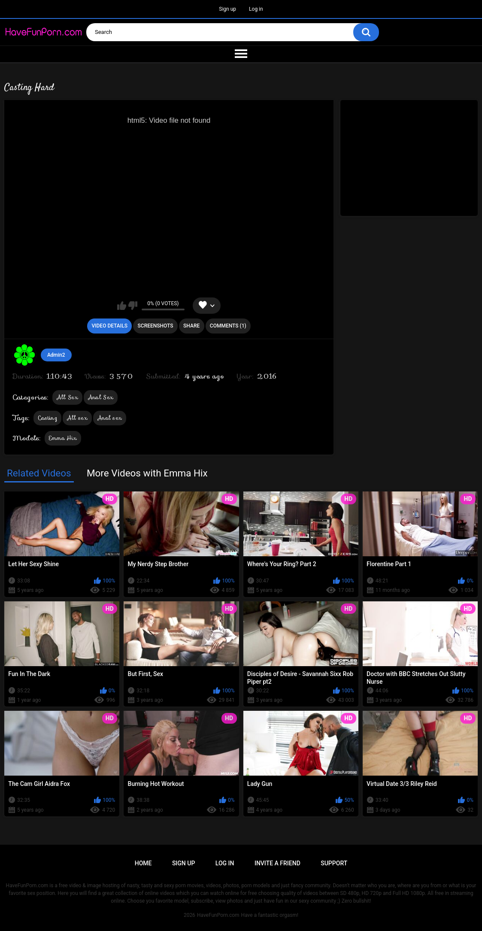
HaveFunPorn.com (218, 915)
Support (334, 863)
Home (143, 863)
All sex (77, 418)
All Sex (67, 397)
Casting (47, 418)
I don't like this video (132, 305)
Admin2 (56, 355)
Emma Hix (63, 438)
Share (191, 326)
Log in (256, 9)
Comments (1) (228, 326)
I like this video (121, 305)
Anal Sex (100, 397)
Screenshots (155, 326)
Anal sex (109, 418)
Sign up (227, 9)
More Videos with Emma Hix (147, 473)
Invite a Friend (277, 863)
